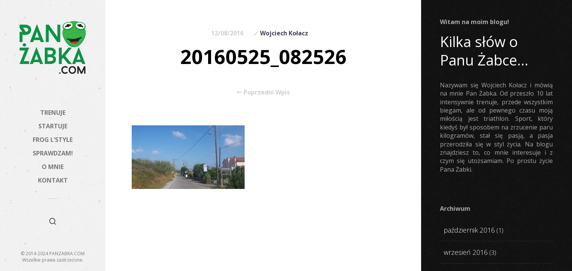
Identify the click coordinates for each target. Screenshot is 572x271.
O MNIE (53, 167)
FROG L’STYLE (53, 140)
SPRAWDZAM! (53, 153)
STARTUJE (52, 126)
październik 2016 (469, 229)
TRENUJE (52, 112)
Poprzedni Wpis (263, 92)
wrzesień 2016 (466, 252)
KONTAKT (53, 180)
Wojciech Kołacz (284, 33)
